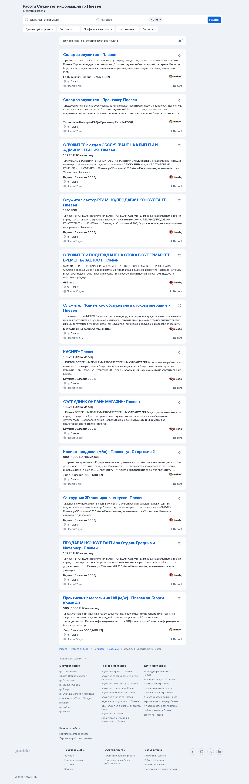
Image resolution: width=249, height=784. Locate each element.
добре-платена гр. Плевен (158, 710)
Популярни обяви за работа (73, 733)
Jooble (33, 777)
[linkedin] (219, 751)
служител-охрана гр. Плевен (116, 671)
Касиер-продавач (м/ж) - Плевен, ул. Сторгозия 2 (109, 451)
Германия (64, 702)
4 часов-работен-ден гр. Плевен (161, 697)
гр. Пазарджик (66, 680)
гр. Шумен (64, 711)
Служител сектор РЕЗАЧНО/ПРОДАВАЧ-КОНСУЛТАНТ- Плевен (115, 202)
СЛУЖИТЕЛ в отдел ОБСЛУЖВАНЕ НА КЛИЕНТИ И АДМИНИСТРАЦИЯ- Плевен (110, 147)
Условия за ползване (155, 764)
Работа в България (154, 760)
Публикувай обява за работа (119, 755)
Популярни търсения (73, 658)
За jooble (69, 755)
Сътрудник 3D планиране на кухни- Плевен (103, 497)
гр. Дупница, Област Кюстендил (76, 693)
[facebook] (193, 751)
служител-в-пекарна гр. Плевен (118, 688)
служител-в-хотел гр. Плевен (117, 697)
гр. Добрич (65, 707)
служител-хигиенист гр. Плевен (118, 692)
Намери (214, 19)
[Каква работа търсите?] (58, 19)
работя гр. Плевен (153, 714)
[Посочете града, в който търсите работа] (129, 19)
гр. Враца (64, 689)
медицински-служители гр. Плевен (120, 701)
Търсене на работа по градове (75, 738)
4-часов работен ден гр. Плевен (161, 705)
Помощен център (73, 760)
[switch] (180, 40)
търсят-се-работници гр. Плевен (161, 701)
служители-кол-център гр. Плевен (119, 683)
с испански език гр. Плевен (158, 688)
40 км (156, 20)
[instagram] (202, 751)
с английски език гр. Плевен (158, 692)
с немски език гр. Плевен (157, 683)
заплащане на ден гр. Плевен (159, 679)
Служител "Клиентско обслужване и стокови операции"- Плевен (116, 308)
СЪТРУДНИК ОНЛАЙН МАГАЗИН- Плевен (101, 401)
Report (175, 85)
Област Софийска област (73, 676)
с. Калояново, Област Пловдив (75, 698)
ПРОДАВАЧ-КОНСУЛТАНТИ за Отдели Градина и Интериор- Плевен (109, 545)
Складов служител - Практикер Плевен (100, 100)
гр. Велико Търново (69, 684)
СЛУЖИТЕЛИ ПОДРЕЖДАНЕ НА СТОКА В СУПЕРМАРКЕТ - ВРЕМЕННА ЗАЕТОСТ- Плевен (117, 257)
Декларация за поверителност (161, 769)
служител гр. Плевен (112, 713)
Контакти (69, 764)
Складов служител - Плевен (89, 54)
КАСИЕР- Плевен (78, 351)
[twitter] (210, 751)
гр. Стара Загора (68, 671)
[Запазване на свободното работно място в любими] (179, 55)
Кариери (68, 769)
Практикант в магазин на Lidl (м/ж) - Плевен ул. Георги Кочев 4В (113, 600)
